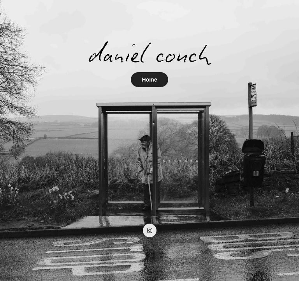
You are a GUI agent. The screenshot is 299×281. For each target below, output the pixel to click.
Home (149, 79)
